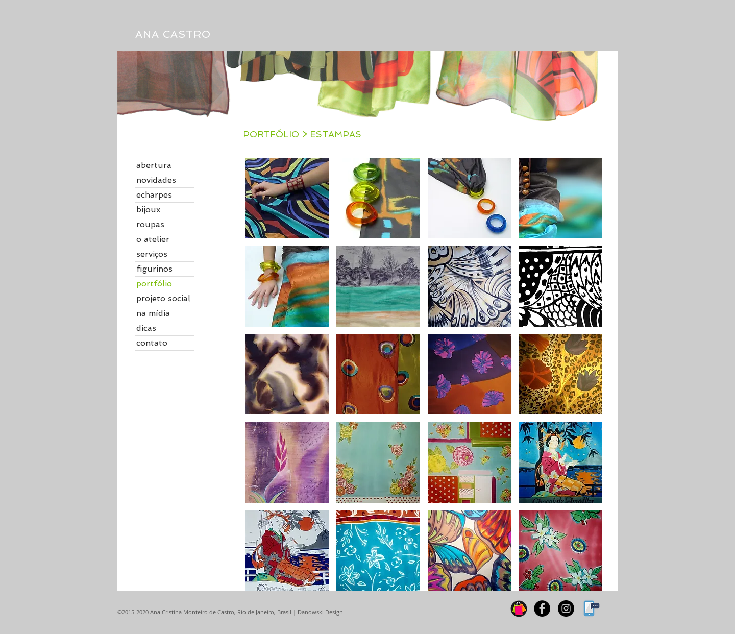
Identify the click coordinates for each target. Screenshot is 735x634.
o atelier (152, 239)
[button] (287, 198)
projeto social (163, 298)
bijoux (148, 209)
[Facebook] (542, 608)
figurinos (154, 269)
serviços (151, 254)
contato (151, 343)
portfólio (154, 283)
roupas (150, 224)
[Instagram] (566, 608)
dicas (146, 328)
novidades (156, 180)
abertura (154, 165)
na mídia (153, 313)
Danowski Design (319, 612)
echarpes (154, 195)
